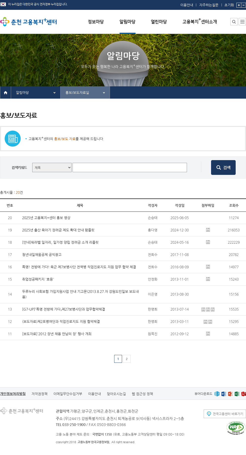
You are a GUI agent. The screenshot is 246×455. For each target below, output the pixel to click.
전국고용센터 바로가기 (228, 414)
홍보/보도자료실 (77, 92)
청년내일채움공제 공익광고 (42, 255)
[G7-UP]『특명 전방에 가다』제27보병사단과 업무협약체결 (63, 309)
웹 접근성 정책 (142, 394)
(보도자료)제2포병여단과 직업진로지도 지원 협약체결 (61, 321)
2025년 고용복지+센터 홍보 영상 (46, 218)
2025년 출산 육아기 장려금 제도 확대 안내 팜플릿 (58, 230)
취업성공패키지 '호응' (38, 279)
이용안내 (186, 5)
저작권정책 (39, 394)
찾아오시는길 (116, 394)
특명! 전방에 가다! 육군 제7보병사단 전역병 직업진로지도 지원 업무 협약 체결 (79, 267)
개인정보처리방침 (13, 394)
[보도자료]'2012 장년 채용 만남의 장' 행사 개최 (57, 334)
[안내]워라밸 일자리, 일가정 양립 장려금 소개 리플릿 (60, 242)
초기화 (229, 3)
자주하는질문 (208, 5)
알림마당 (22, 92)
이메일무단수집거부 (67, 394)
